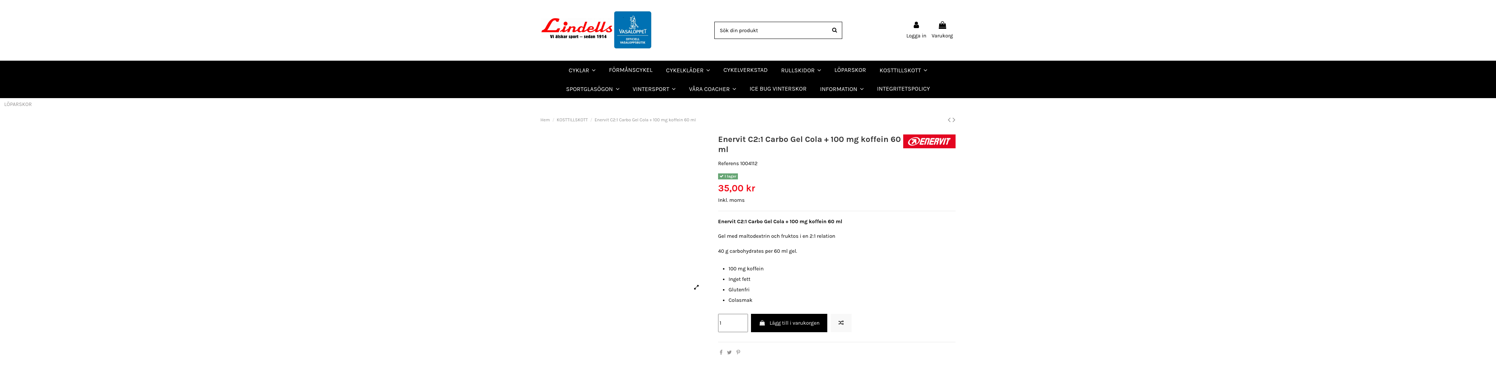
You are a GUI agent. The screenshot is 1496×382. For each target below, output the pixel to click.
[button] (712, 88)
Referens (728, 163)
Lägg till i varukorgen (789, 323)
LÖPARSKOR (18, 104)
